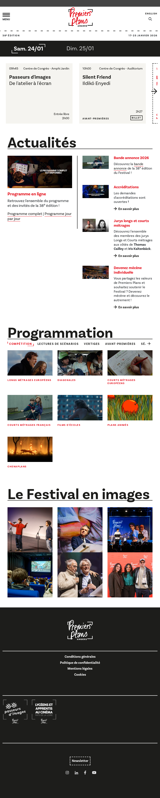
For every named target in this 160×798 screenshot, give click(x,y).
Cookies (80, 675)
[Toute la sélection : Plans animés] (130, 411)
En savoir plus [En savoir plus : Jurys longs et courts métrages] (128, 256)
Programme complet (25, 213)
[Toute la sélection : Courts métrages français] (30, 411)
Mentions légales (80, 668)
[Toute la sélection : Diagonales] (80, 366)
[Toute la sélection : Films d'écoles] (80, 411)
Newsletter (80, 761)
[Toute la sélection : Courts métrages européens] (130, 367)
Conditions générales (80, 657)
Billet (136, 117)
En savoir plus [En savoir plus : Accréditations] (128, 209)
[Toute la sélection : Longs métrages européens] (30, 366)
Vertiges (92, 344)
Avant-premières (120, 344)
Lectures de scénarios (58, 344)
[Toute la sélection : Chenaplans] (30, 452)
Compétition (20, 344)
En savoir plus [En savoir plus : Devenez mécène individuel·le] (128, 307)
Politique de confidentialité (80, 663)
